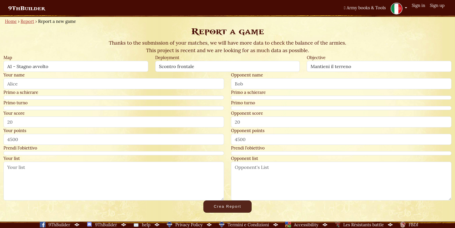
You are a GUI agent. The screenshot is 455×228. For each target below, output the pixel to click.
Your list (11, 158)
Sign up (437, 5)
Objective (316, 57)
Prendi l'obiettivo (20, 148)
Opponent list (244, 158)
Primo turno (15, 102)
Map (7, 57)
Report (27, 21)
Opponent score (247, 113)
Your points (14, 130)
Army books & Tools (365, 7)
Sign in (418, 5)
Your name (14, 75)
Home (11, 21)
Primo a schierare (20, 92)
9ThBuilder (26, 8)
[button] (398, 8)
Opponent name (247, 75)
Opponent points (248, 130)
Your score (14, 113)
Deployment (167, 57)
